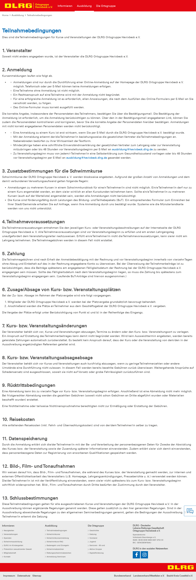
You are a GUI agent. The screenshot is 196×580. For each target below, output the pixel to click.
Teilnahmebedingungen (39, 15)
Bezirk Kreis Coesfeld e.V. (180, 575)
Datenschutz (23, 575)
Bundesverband (122, 575)
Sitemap (36, 575)
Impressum (9, 575)
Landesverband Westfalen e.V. (148, 575)
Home (5, 15)
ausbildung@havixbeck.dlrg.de (132, 149)
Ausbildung (18, 15)
